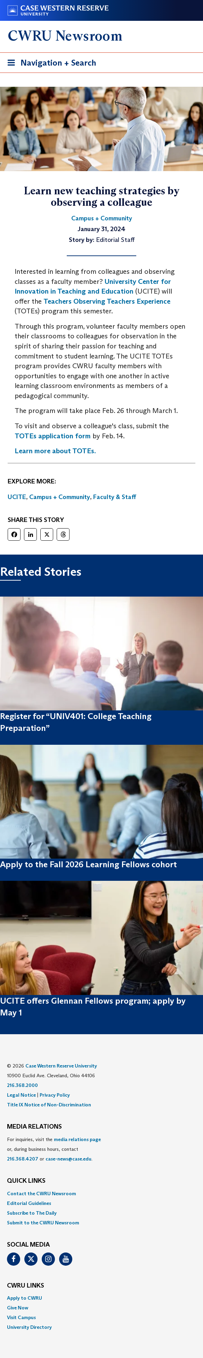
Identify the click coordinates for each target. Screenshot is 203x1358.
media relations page (77, 1139)
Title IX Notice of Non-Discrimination (49, 1105)
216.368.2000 (22, 1085)
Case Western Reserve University (61, 1066)
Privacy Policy (55, 1095)
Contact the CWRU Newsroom (41, 1193)
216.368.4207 (22, 1159)
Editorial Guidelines (29, 1203)
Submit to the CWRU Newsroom (43, 1223)
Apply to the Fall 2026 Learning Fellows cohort (88, 864)
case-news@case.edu (68, 1159)
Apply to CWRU (24, 1298)
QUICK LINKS (26, 1181)
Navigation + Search (49, 64)
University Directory (29, 1327)
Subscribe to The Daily (32, 1213)
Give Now (17, 1308)
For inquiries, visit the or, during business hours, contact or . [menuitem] (54, 1149)
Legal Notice (21, 1095)
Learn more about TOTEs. (55, 451)
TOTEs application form (53, 436)
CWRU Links (25, 1285)
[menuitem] (101, 1193)
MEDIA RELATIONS (34, 1126)
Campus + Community (59, 497)
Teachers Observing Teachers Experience (106, 301)
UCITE (17, 497)
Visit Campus (21, 1317)
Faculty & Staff (114, 497)
